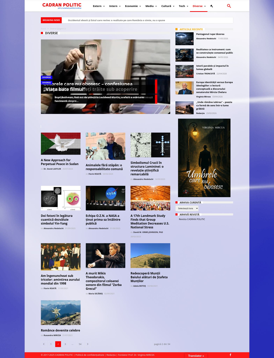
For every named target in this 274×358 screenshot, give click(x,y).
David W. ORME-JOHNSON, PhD (148, 232)
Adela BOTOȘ (139, 286)
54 (80, 344)
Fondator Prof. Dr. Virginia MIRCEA (136, 354)
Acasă (43, 28)
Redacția (200, 113)
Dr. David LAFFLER (52, 168)
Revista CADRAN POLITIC (192, 219)
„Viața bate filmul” (64, 89)
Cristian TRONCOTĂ (205, 73)
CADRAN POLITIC (64, 354)
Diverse (46, 77)
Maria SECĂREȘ (96, 293)
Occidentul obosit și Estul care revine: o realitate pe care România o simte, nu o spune (116, 20)
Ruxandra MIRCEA (52, 335)
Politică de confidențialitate (89, 354)
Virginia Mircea (203, 96)
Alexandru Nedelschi (143, 179)
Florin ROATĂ (95, 174)
